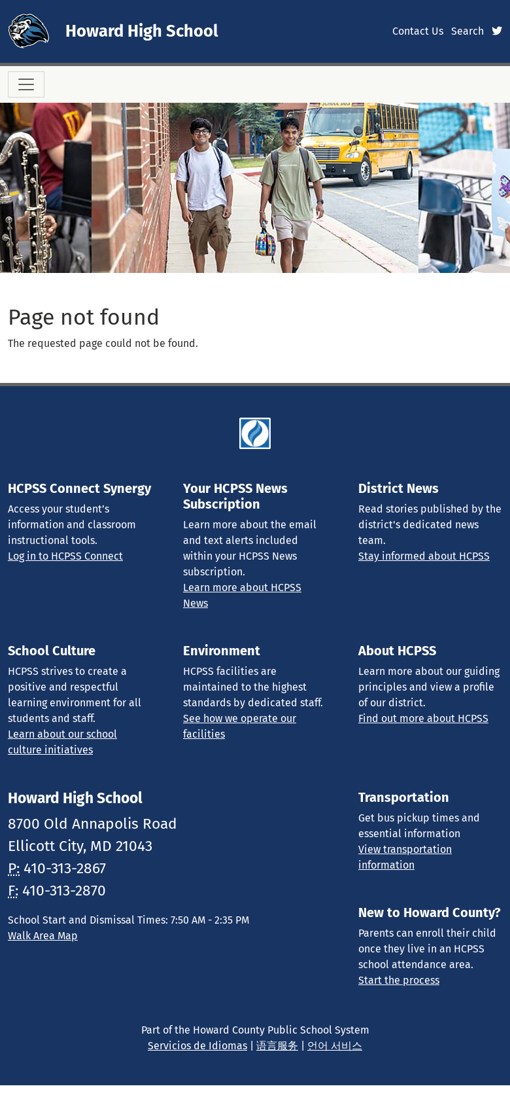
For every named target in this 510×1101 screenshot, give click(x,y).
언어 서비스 (334, 1045)
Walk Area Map (43, 936)
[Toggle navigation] (26, 84)
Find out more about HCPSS (423, 718)
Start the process (398, 980)
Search (467, 31)
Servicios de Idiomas (197, 1045)
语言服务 (277, 1045)
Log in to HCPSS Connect (65, 556)
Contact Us (417, 31)
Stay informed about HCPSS (424, 556)
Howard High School (141, 31)
